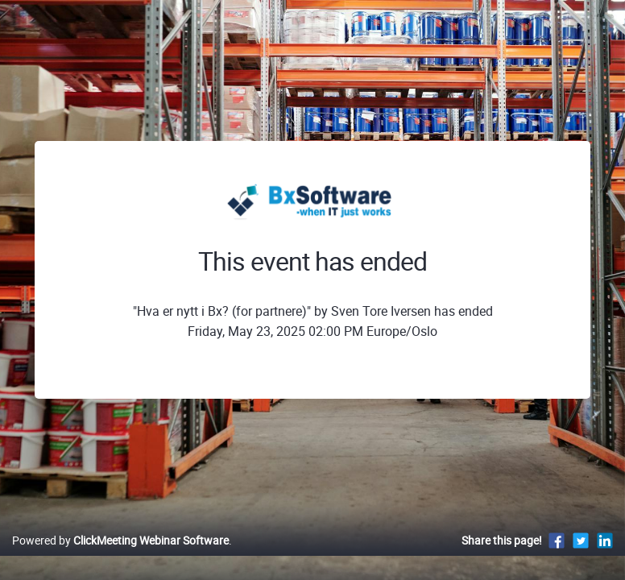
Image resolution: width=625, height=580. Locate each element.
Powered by (120, 540)
